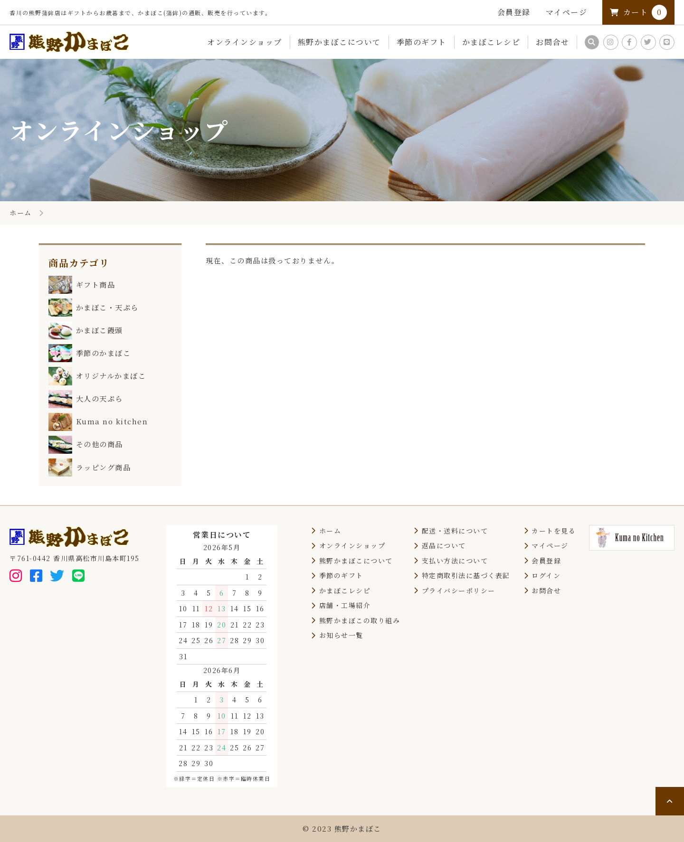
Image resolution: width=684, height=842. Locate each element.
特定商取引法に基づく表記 (466, 575)
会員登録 (514, 12)
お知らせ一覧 (341, 635)
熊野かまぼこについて (339, 42)
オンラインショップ (244, 42)
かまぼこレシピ (491, 42)
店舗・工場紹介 (345, 605)
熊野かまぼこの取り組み (359, 620)
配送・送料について (455, 530)
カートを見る (554, 530)
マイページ (567, 12)
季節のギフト (421, 42)
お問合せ (552, 42)
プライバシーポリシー (458, 590)
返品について (444, 545)
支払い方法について (455, 560)
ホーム (21, 212)
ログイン (546, 575)
